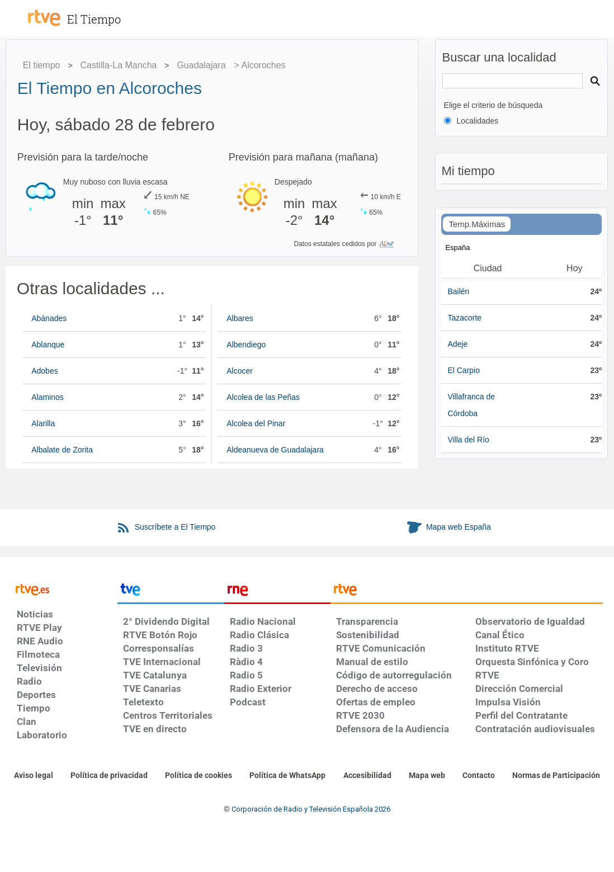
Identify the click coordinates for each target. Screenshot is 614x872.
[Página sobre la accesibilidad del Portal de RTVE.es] (367, 775)
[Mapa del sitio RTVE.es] (427, 775)
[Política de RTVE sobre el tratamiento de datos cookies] (198, 775)
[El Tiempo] (106, 13)
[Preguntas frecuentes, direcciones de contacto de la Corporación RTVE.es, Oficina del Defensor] (478, 775)
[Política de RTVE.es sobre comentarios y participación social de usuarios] (556, 775)
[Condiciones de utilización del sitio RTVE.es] (33, 775)
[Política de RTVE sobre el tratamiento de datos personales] (109, 775)
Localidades (478, 120)
